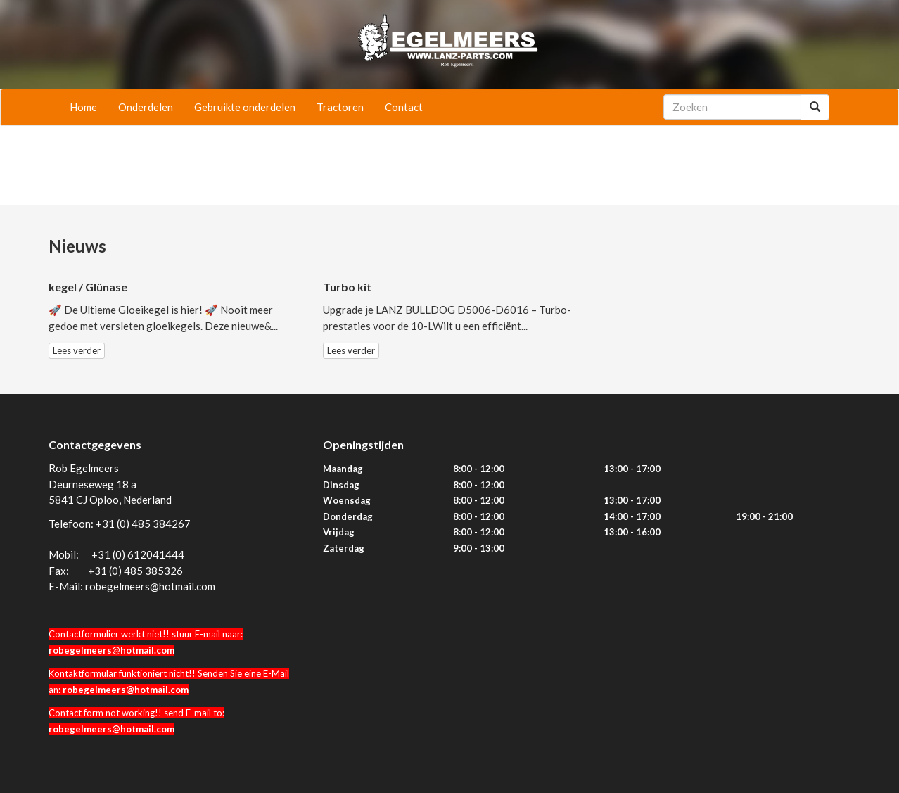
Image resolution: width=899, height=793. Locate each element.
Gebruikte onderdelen (244, 107)
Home (83, 107)
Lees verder (77, 350)
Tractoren (340, 107)
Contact (404, 107)
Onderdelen (145, 107)
